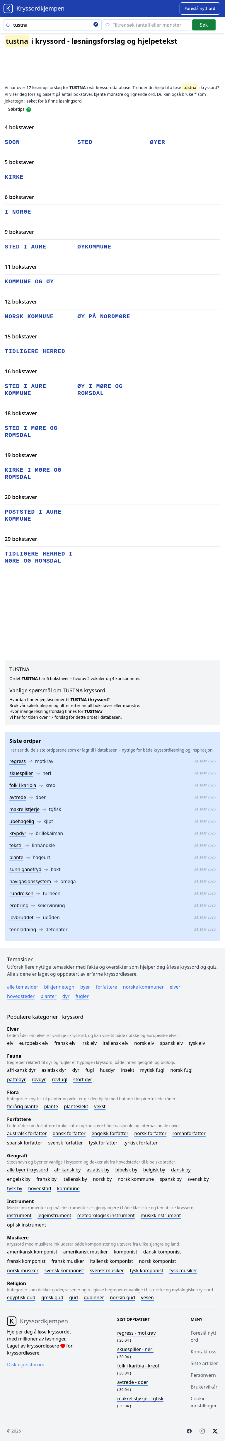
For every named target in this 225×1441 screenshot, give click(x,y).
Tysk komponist (146, 1270)
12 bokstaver (21, 301)
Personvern (203, 1375)
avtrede (17, 797)
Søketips (16, 109)
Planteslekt (76, 1106)
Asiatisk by (98, 1169)
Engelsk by (18, 1179)
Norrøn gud (122, 1297)
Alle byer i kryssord (27, 1169)
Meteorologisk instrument (106, 1215)
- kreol (138, 1365)
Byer (85, 987)
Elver (175, 987)
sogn (12, 142)
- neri (135, 1349)
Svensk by (198, 1179)
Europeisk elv (33, 1043)
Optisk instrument (26, 1225)
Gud (73, 1297)
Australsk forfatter (27, 1133)
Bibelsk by (126, 1169)
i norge (18, 212)
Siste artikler (204, 1363)
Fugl (89, 1070)
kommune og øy (29, 281)
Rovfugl (59, 1079)
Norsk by (102, 1179)
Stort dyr (82, 1079)
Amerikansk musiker (85, 1251)
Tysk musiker (183, 1270)
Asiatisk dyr (54, 1070)
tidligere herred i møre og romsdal (39, 557)
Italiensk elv (115, 1043)
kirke (14, 177)
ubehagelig (21, 821)
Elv (10, 1043)
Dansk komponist (162, 1251)
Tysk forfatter (103, 1142)
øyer (157, 142)
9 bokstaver (19, 231)
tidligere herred (35, 351)
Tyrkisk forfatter (140, 1142)
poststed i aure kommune (33, 515)
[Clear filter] (147, 24)
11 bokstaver (21, 266)
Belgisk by (154, 1169)
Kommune (68, 1188)
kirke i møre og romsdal (33, 474)
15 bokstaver (21, 336)
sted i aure (25, 246)
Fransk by (46, 1179)
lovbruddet (21, 917)
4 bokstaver (19, 127)
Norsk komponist (157, 1261)
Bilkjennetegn (59, 987)
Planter (48, 996)
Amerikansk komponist (32, 1251)
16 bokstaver (21, 371)
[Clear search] (95, 25)
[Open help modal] (29, 109)
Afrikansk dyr (21, 1070)
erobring (18, 905)
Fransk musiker (67, 1261)
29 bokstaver (21, 538)
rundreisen (21, 893)
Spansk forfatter (24, 1142)
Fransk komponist (26, 1261)
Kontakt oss (204, 1351)
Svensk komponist (64, 1270)
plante (16, 857)
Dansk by (181, 1169)
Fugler (82, 996)
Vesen (147, 1297)
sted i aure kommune (25, 390)
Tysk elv (197, 1043)
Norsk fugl (181, 1070)
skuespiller (21, 773)
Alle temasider (22, 987)
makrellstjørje (24, 809)
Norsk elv (144, 1043)
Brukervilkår (204, 1387)
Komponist (125, 1251)
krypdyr (17, 833)
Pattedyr (16, 1079)
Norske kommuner (143, 987)
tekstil (16, 845)
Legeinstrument (54, 1215)
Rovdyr (39, 1079)
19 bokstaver (21, 455)
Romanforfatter (189, 1133)
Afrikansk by (67, 1169)
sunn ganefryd (25, 869)
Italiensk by (74, 1179)
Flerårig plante (22, 1106)
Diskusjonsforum (26, 1364)
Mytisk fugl (152, 1070)
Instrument (19, 1215)
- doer (132, 1382)
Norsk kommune (136, 1179)
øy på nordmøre (103, 316)
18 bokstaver (21, 413)
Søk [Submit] (204, 25)
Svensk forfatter (65, 1142)
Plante (51, 1106)
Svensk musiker (107, 1270)
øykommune (94, 246)
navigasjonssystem (30, 881)
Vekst (99, 1106)
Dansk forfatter (69, 1133)
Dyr (66, 996)
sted (85, 142)
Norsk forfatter (150, 1133)
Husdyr (107, 1070)
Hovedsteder (21, 996)
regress (17, 761)
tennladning (22, 929)
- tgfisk (140, 1398)
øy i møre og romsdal (100, 390)
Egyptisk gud (21, 1297)
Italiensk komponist (111, 1261)
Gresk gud (52, 1297)
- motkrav (136, 1333)
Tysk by (14, 1188)
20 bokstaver (21, 496)
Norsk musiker (22, 1270)
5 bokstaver (19, 162)
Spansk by (170, 1179)
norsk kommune (29, 316)
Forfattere (106, 987)
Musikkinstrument (161, 1215)
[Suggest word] (200, 8)
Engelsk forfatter (109, 1133)
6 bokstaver (19, 196)
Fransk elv (64, 1043)
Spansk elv (171, 1043)
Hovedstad (39, 1188)
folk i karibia (22, 785)
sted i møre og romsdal (31, 432)
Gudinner (94, 1297)
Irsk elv (89, 1043)
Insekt (127, 1070)
